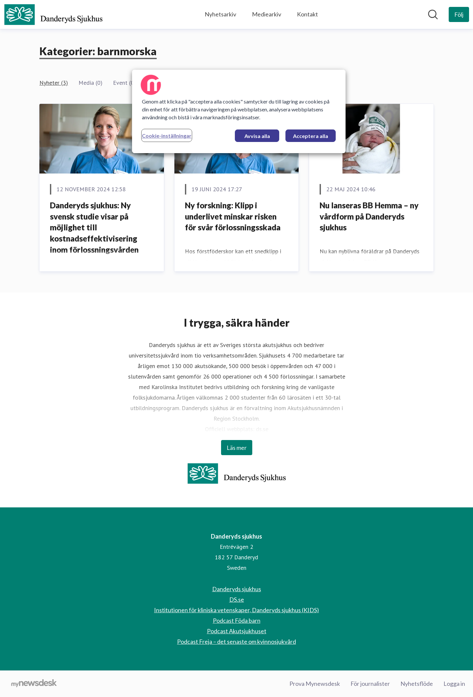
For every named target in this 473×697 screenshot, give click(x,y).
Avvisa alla (257, 136)
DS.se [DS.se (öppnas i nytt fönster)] (236, 599)
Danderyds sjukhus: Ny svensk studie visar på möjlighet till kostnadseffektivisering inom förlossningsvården (94, 227)
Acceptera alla (310, 136)
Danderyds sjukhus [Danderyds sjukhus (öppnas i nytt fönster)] (236, 588)
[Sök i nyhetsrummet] (433, 14)
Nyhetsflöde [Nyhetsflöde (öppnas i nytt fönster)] (416, 683)
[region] (239, 111)
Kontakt (307, 14)
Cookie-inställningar (166, 135)
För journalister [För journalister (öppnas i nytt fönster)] (370, 683)
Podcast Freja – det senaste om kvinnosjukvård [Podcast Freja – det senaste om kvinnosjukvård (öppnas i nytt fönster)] (236, 641)
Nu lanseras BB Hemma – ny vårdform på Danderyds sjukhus (369, 216)
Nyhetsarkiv (220, 14)
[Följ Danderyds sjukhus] (459, 14)
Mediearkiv (266, 14)
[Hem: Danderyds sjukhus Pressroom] (53, 14)
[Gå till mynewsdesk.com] (34, 684)
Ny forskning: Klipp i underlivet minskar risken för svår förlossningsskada (233, 216)
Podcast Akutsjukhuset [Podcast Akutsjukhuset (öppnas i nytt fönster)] (236, 631)
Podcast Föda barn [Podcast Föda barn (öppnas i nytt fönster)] (236, 620)
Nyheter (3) (53, 82)
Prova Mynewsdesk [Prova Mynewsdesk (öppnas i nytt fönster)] (314, 683)
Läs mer (237, 447)
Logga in (454, 683)
